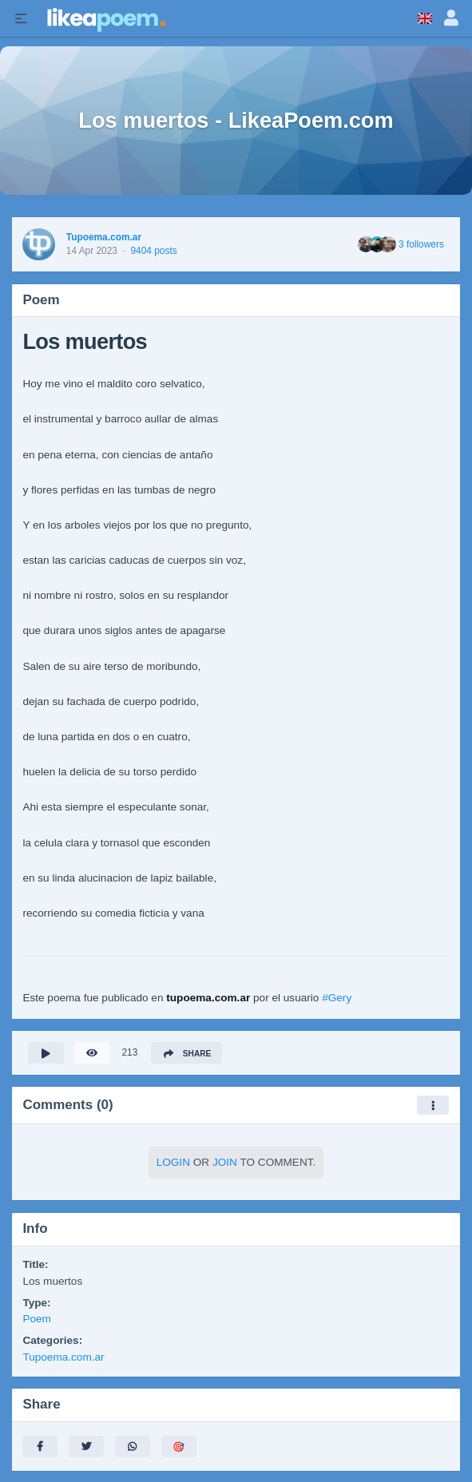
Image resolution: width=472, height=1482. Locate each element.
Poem (36, 1319)
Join (224, 1162)
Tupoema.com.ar (103, 237)
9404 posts (153, 250)
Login (173, 1162)
